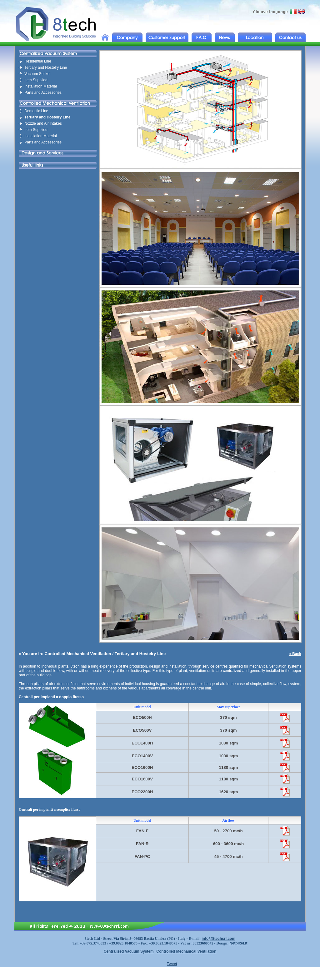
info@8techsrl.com (218, 938)
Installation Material (40, 86)
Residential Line (37, 61)
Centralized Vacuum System (129, 951)
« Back (295, 654)
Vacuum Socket (37, 74)
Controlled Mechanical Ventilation (186, 951)
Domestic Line (36, 111)
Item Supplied (35, 80)
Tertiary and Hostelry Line (45, 67)
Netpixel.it (238, 943)
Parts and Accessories (43, 92)
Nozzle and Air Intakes (43, 123)
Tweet (172, 964)
